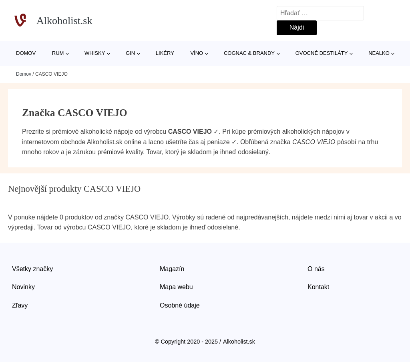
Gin (130, 53)
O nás (316, 268)
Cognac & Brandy (249, 53)
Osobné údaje (180, 305)
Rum (58, 53)
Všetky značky (32, 268)
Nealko (379, 53)
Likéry (165, 53)
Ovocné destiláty (321, 53)
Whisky (94, 53)
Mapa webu (176, 287)
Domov (26, 53)
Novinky (23, 287)
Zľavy (20, 305)
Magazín (172, 268)
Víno (196, 53)
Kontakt (318, 287)
